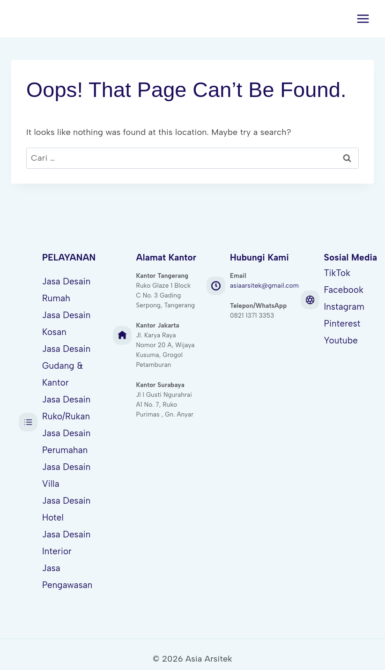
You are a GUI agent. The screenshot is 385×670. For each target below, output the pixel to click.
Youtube (341, 338)
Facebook (344, 289)
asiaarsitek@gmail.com (264, 286)
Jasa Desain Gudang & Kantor (66, 363)
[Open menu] (363, 18)
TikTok (337, 273)
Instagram (344, 305)
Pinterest (342, 322)
